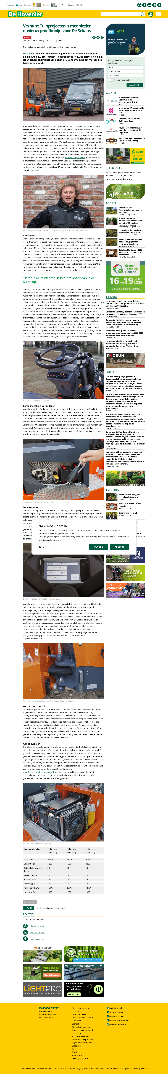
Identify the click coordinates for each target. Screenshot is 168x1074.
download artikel (37, 926)
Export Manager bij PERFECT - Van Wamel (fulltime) (132, 139)
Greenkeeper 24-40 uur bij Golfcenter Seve (130, 119)
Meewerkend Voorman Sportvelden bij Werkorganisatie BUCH (129, 99)
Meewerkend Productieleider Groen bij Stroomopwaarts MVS (132, 110)
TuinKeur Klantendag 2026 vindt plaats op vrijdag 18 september (130, 252)
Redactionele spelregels (83, 1039)
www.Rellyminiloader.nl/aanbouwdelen (40, 772)
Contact (75, 1023)
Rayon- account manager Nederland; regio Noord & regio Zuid (130, 130)
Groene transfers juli (128, 513)
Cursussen (76, 1020)
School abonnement (81, 1036)
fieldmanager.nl (28, 1068)
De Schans (28, 53)
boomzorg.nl (76, 1068)
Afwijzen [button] (98, 547)
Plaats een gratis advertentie (119, 179)
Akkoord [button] (119, 547)
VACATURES (113, 93)
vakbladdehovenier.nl (93, 1068)
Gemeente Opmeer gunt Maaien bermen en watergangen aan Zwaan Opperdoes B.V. (125, 313)
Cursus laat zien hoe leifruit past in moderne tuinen (131, 231)
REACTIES (29, 914)
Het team (76, 1033)
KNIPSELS (111, 372)
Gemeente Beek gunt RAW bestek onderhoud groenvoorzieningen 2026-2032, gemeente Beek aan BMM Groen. (124, 333)
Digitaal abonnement (81, 1027)
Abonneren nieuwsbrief (82, 1030)
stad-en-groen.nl (60, 1068)
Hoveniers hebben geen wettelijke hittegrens (129, 495)
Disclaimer (76, 1045)
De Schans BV (29, 902)
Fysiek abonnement (81, 1008)
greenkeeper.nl (44, 1068)
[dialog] (84, 537)
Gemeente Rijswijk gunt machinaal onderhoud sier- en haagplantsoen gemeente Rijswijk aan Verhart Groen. (122, 343)
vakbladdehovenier (118, 1024)
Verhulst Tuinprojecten (75, 157)
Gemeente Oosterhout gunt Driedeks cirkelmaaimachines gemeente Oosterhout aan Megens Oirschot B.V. (125, 303)
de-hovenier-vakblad (119, 1020)
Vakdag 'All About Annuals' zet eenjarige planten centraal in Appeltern (131, 241)
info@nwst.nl (116, 1008)
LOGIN (29, 908)
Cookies (75, 1052)
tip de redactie (37, 939)
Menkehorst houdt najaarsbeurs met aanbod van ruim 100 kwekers (130, 220)
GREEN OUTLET (115, 168)
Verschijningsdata (80, 1058)
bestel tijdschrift (37, 932)
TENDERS (111, 296)
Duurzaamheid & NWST (82, 1017)
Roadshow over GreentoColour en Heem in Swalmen (130, 210)
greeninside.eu (131, 1068)
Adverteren (77, 1055)
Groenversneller (79, 1014)
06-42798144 (116, 1016)
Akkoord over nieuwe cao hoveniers (130, 504)
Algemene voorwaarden (83, 1042)
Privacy (75, 1049)
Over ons (76, 1011)
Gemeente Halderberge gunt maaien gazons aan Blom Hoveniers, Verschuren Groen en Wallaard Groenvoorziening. (123, 322)
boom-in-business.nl (114, 1068)
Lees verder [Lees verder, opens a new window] (55, 540)
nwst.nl (144, 1068)
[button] (45, 547)
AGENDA (111, 203)
